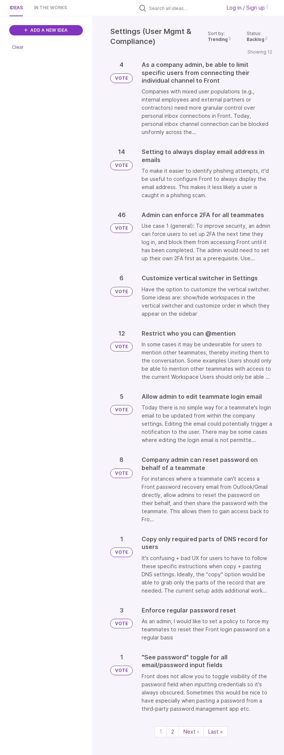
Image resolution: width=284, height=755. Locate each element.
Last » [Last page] (215, 731)
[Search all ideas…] (183, 8)
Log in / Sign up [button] (247, 7)
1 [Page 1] (160, 731)
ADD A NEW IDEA (46, 30)
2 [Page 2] (172, 731)
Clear (18, 47)
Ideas (16, 7)
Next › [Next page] (191, 731)
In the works (50, 7)
